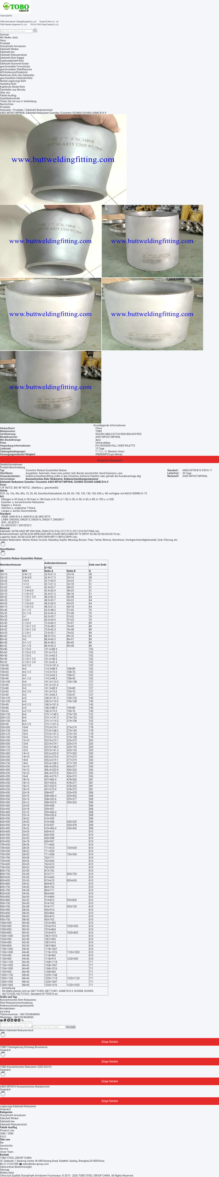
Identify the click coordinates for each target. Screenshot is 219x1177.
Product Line (7, 1130)
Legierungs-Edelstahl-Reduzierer (18, 1106)
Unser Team (6, 1151)
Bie (2, 1142)
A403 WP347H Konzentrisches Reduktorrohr (25, 1086)
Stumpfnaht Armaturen (13, 1115)
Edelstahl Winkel (9, 1118)
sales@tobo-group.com (36, 1164)
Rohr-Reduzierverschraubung (16, 1002)
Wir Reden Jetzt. (9, 37)
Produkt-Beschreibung (12, 467)
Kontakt (71, 1027)
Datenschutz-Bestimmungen (16, 1166)
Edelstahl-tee (7, 1121)
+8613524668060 (30, 1014)
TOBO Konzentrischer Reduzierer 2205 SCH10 (25, 1066)
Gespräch (103, 460)
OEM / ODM (6, 1133)
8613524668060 (24, 1017)
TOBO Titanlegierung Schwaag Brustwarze (24, 1047)
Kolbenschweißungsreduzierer (17, 1005)
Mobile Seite (7, 1172)
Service (4, 1148)
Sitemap (4, 1169)
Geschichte (6, 1145)
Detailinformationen (11, 464)
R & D (3, 1136)
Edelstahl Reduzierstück (13, 1124)
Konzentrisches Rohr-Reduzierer (18, 999)
